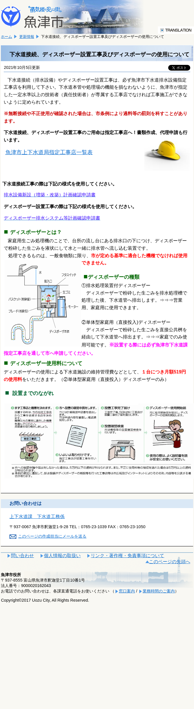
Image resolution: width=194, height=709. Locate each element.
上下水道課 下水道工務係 (37, 516)
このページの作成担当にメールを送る (52, 536)
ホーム (6, 36)
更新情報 (26, 36)
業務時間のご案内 (159, 591)
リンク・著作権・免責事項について (127, 555)
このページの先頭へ (169, 561)
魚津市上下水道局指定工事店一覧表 (49, 152)
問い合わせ (22, 555)
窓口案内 (127, 591)
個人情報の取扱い (62, 555)
